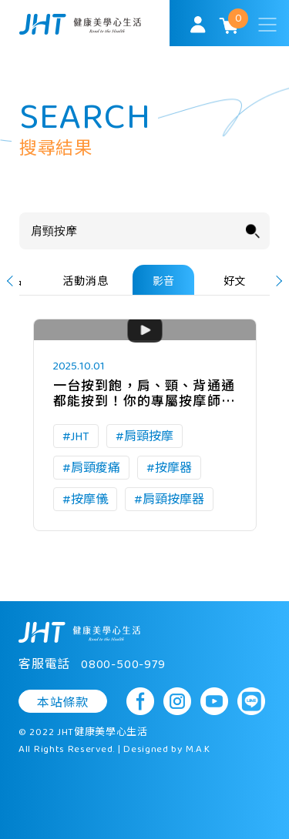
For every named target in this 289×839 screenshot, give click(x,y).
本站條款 (63, 703)
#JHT (75, 436)
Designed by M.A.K (166, 749)
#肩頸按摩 (144, 436)
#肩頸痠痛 (91, 468)
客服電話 (92, 664)
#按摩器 (169, 468)
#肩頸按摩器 (169, 500)
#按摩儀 (85, 500)
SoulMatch (80, 24)
